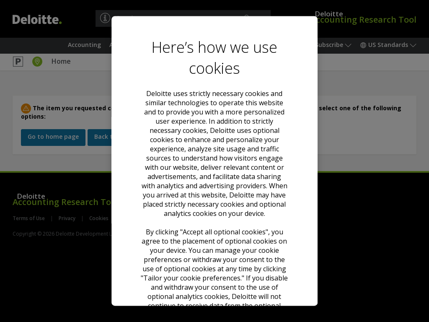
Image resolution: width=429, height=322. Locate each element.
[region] (214, 161)
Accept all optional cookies (214, 204)
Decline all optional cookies (214, 235)
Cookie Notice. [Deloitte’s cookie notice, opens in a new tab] (250, 159)
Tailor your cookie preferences (214, 266)
